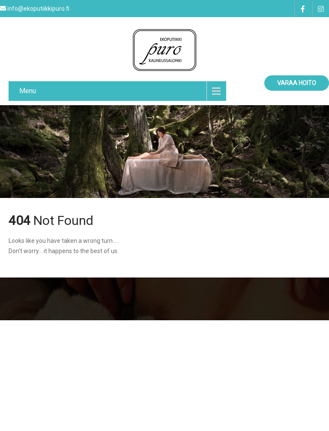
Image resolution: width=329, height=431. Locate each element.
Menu (27, 91)
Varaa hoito (296, 83)
